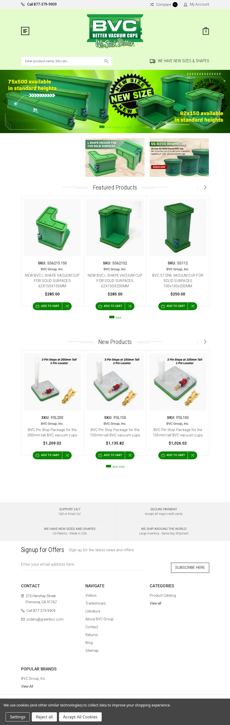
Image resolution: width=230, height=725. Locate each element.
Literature (92, 608)
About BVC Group (99, 616)
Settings (17, 717)
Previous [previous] (5, 101)
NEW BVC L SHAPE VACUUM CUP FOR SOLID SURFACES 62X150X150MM (52, 280)
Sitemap (92, 648)
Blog (89, 640)
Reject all (44, 717)
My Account (196, 4)
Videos (91, 593)
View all (155, 600)
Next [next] (225, 101)
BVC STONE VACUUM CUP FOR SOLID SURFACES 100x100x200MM (177, 280)
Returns (91, 632)
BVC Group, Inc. (33, 676)
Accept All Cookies (80, 717)
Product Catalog (163, 593)
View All (27, 684)
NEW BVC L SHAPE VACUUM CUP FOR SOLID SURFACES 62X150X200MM (115, 280)
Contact (91, 624)
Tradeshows (95, 600)
